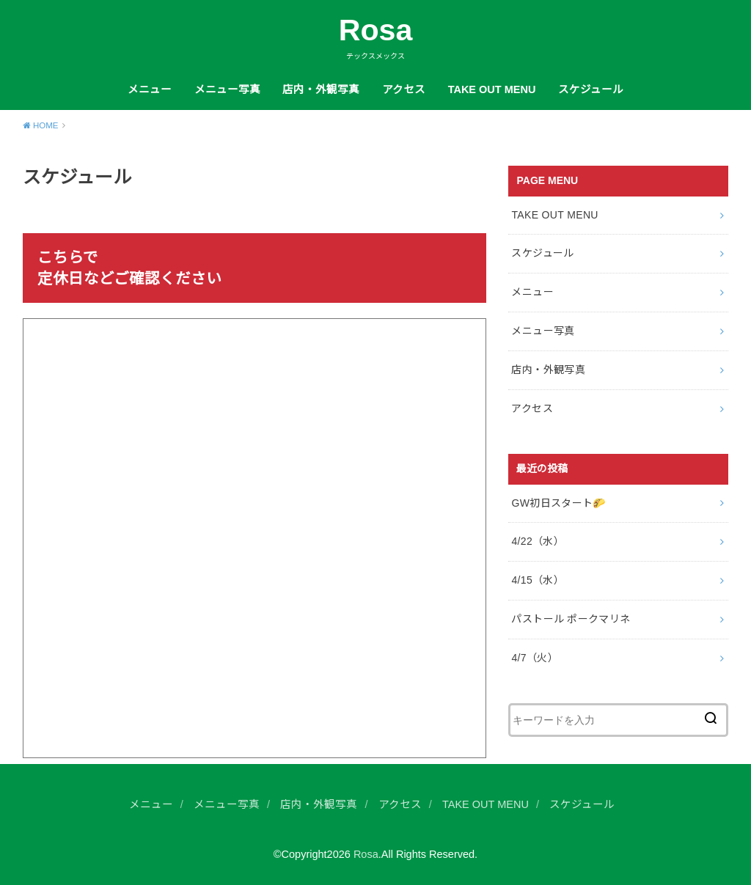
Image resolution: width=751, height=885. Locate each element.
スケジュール (590, 89)
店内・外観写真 (320, 89)
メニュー (150, 89)
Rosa (376, 30)
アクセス (403, 89)
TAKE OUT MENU (492, 89)
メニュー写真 (227, 89)
